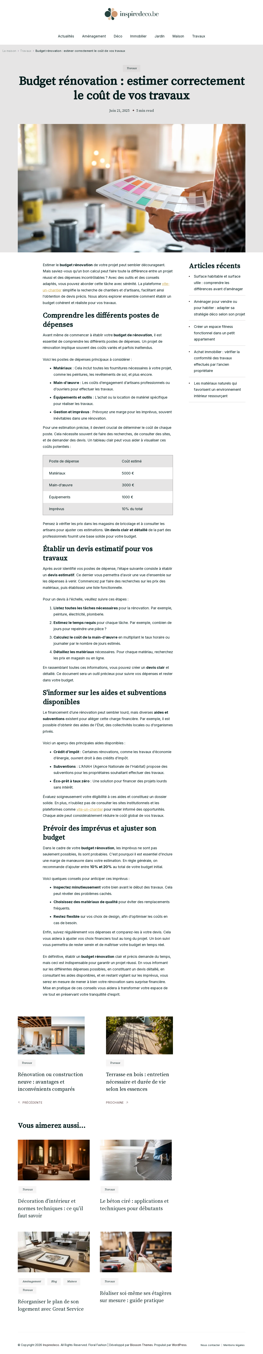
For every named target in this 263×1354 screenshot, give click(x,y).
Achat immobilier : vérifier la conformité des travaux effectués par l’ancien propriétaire (217, 361)
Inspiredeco (51, 1345)
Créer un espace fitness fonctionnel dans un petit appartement (214, 332)
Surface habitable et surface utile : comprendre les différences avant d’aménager (218, 282)
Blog (54, 1281)
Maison (178, 36)
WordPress (179, 1345)
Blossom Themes (141, 1345)
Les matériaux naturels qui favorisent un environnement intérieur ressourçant (217, 389)
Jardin (160, 36)
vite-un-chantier (89, 809)
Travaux (198, 36)
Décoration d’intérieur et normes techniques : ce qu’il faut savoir (50, 1208)
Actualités (66, 36)
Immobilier (138, 36)
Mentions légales (234, 1345)
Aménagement (94, 36)
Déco (118, 36)
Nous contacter (210, 1345)
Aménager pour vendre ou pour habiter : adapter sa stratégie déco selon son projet (219, 307)
